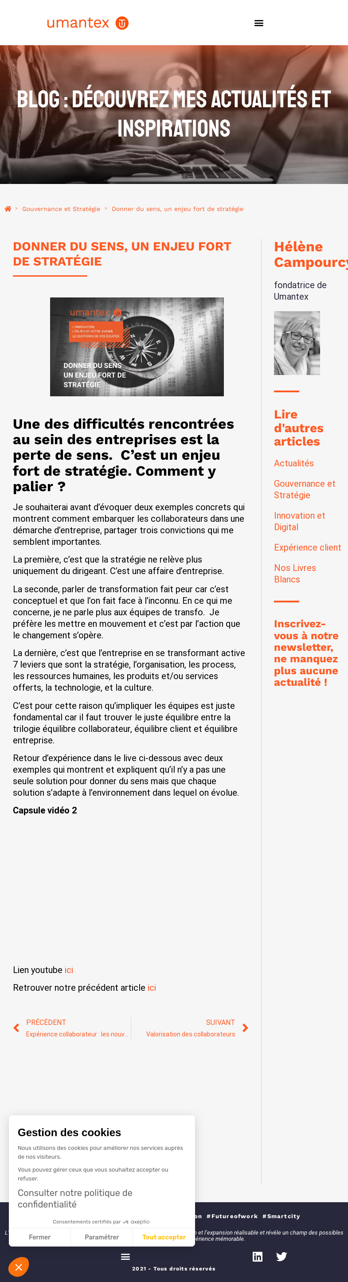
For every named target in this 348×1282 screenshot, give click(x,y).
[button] (258, 23)
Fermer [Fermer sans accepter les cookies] (40, 1237)
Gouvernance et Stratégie (61, 209)
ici (69, 970)
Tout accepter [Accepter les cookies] (164, 1237)
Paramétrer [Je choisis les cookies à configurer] (102, 1237)
